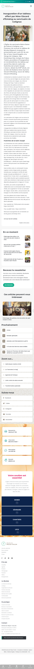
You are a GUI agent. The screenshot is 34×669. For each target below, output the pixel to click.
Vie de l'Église (21, 27)
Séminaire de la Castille (7, 593)
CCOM (8, 330)
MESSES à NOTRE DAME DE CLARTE (17, 341)
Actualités (4, 565)
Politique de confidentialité (21, 652)
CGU (29, 652)
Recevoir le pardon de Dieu (7, 614)
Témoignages (4, 571)
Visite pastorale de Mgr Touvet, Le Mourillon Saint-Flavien (13, 259)
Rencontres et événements (7, 608)
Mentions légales (11, 652)
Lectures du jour (5, 616)
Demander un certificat (7, 612)
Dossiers (3, 568)
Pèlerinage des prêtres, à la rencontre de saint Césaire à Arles (12, 238)
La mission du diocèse (6, 583)
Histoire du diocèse (6, 591)
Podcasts (4, 572)
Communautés (5, 595)
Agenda (3, 567)
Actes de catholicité (6, 548)
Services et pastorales (6, 597)
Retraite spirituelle (12, 335)
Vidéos (3, 574)
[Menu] (30, 6)
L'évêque (3, 586)
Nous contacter (5, 550)
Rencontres (13, 27)
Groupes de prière (6, 618)
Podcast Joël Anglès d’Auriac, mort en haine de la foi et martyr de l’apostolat (13, 252)
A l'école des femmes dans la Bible (17, 346)
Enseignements (5, 576)
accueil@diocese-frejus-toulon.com (12, 633)
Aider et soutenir (5, 610)
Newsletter (4, 552)
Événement (27, 27)
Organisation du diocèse (7, 587)
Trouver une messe (6, 604)
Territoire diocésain (6, 589)
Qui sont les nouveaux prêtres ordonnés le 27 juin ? (12, 245)
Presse (3, 554)
